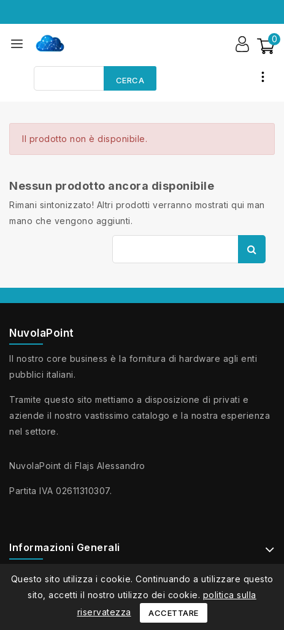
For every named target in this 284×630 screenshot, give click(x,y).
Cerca (130, 80)
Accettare (173, 613)
